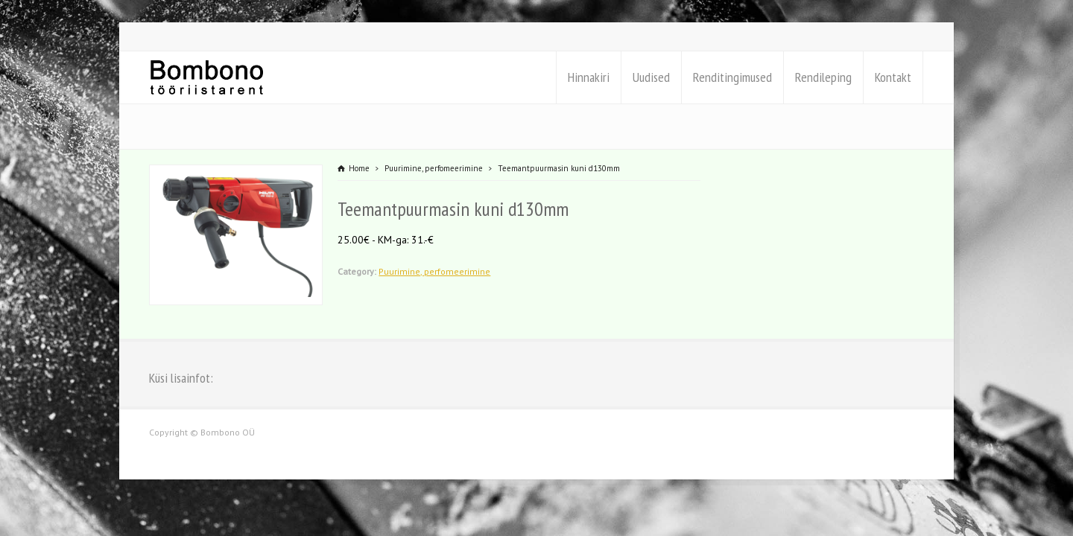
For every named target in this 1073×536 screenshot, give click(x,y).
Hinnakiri (589, 77)
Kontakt (893, 77)
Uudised (651, 77)
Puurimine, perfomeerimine (434, 271)
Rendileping (823, 77)
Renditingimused (732, 77)
